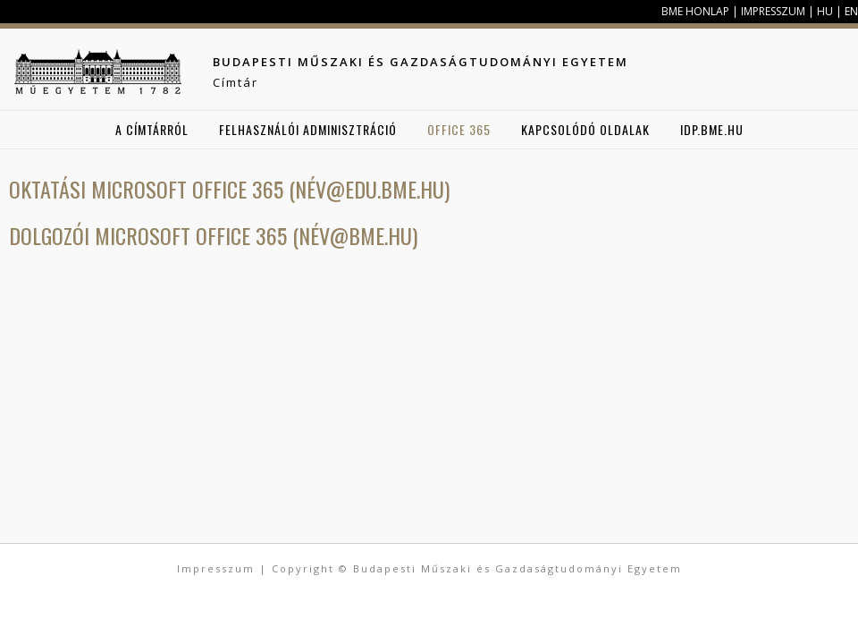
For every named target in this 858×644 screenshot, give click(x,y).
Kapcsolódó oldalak (585, 129)
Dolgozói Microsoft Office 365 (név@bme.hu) (213, 235)
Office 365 (459, 129)
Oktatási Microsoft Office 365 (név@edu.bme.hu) (229, 189)
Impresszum (773, 11)
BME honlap (695, 11)
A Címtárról (152, 129)
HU (825, 11)
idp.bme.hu (712, 129)
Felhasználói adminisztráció (308, 129)
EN (851, 11)
